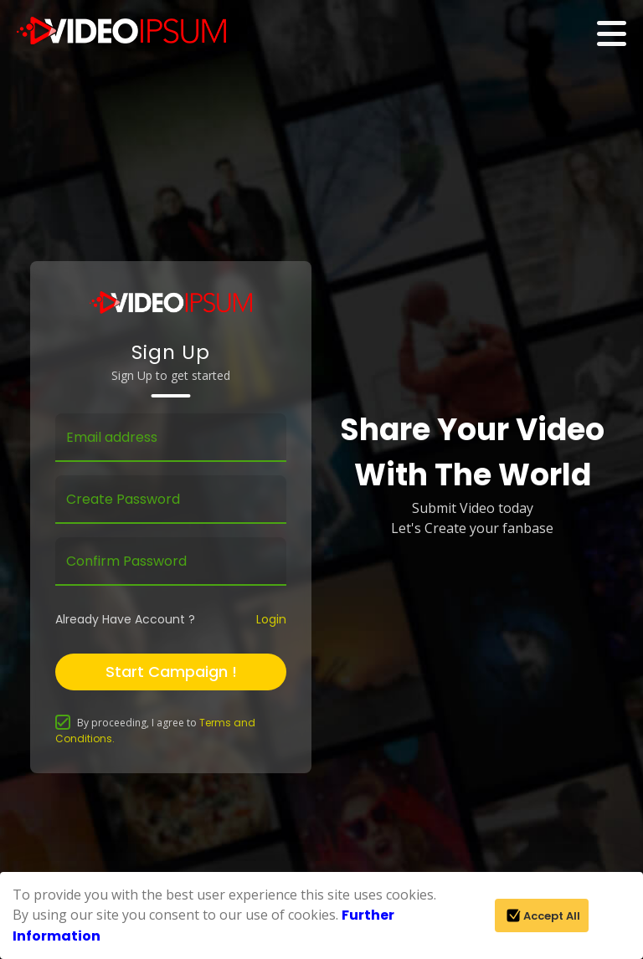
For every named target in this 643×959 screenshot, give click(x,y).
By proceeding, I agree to (155, 730)
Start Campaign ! (171, 671)
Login (271, 619)
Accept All (541, 915)
